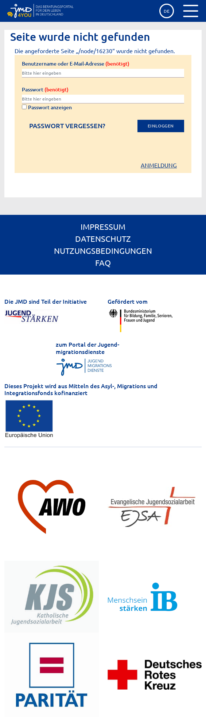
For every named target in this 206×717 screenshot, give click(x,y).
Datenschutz (103, 238)
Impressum (103, 226)
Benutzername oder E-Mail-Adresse (75, 63)
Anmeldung (159, 165)
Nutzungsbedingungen (103, 250)
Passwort (45, 89)
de (167, 11)
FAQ (103, 262)
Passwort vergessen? (67, 126)
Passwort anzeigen (47, 107)
